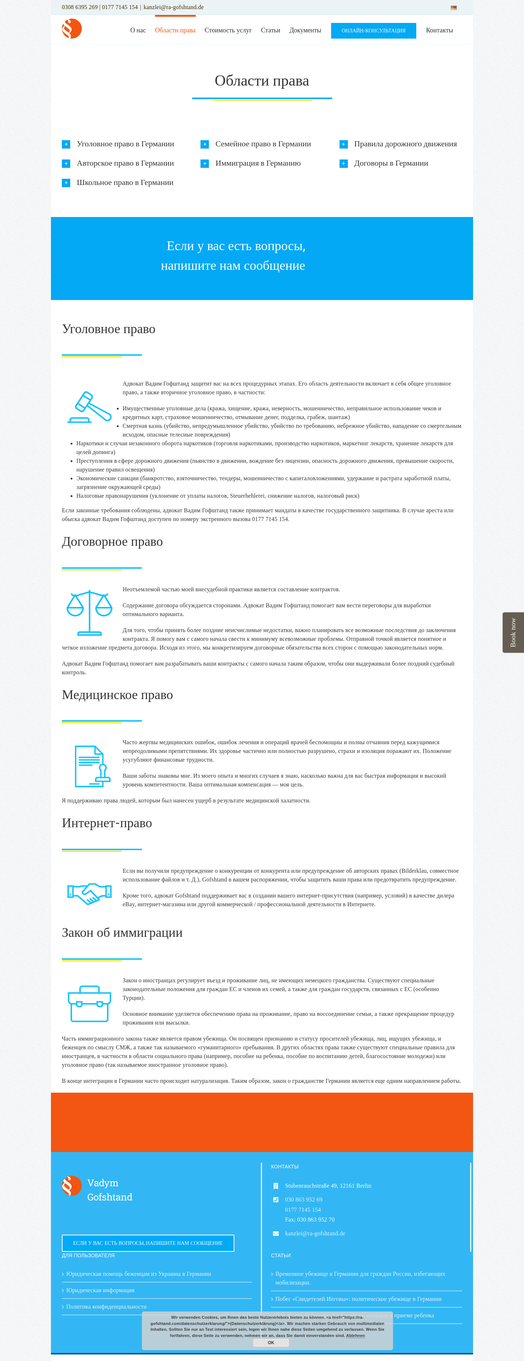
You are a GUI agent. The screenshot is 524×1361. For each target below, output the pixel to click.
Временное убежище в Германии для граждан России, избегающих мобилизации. (360, 1278)
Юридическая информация (100, 1290)
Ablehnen (355, 1335)
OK (271, 1342)
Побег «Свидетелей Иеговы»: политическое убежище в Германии (358, 1299)
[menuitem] (453, 7)
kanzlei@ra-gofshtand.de (173, 7)
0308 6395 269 (80, 7)
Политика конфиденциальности (106, 1306)
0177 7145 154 (120, 7)
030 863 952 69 (303, 1199)
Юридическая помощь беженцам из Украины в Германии (138, 1274)
